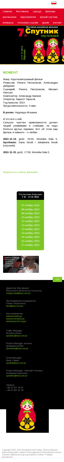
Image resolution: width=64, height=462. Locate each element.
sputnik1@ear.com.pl (16, 375)
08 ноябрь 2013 (30, 209)
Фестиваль (22, 11)
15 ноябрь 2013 (30, 236)
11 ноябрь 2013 (30, 221)
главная (7, 11)
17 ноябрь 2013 (30, 244)
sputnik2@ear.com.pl (16, 335)
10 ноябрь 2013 (30, 217)
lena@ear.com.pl (14, 306)
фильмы (50, 11)
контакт (57, 22)
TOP (57, 279)
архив (45, 22)
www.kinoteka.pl (14, 316)
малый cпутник (48, 16)
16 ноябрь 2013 (30, 241)
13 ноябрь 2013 (30, 229)
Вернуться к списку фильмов (20, 172)
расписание (9, 16)
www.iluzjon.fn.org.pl (16, 321)
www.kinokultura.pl (15, 318)
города (37, 11)
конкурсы (8, 22)
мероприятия (28, 16)
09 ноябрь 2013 (30, 213)
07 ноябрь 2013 (30, 205)
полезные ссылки (28, 22)
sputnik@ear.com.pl (16, 363)
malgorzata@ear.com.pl (18, 293)
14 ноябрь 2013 (30, 233)
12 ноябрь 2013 (30, 225)
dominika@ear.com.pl (17, 348)
